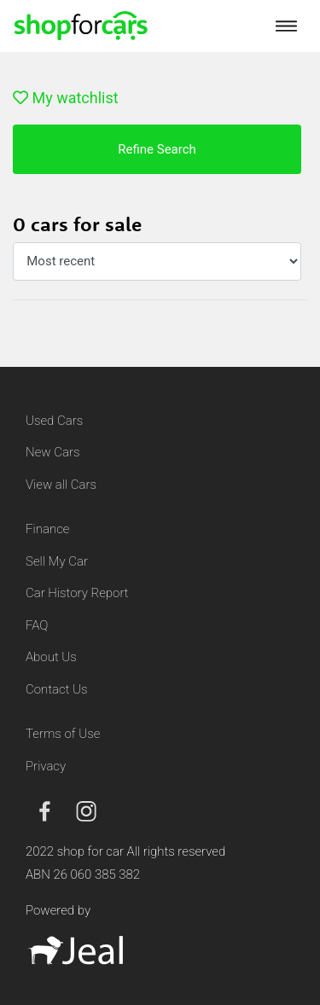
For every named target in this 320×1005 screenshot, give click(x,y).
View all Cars (61, 484)
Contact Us (57, 689)
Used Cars (54, 420)
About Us (51, 657)
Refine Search (157, 149)
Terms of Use (63, 733)
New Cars (52, 452)
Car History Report (77, 593)
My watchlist (66, 98)
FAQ (37, 625)
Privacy (46, 766)
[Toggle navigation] (286, 25)
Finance (47, 529)
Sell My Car (57, 561)
